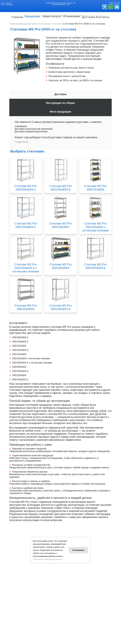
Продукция (30, 15)
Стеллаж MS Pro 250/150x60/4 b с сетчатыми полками (25, 270)
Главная (14, 18)
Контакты (106, 18)
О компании (75, 15)
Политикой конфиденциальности (48, 559)
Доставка (93, 18)
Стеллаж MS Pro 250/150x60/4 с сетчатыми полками (95, 229)
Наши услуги (52, 15)
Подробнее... (22, 144)
